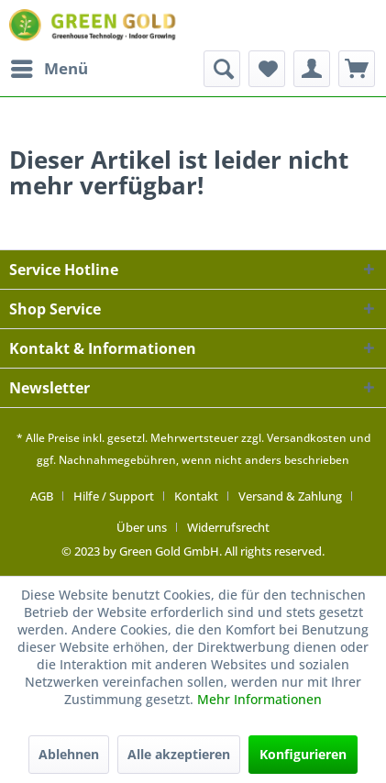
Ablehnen (69, 754)
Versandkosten (307, 438)
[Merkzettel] (266, 68)
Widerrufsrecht (228, 527)
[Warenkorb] (356, 68)
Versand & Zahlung (290, 496)
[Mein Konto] (311, 68)
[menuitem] (48, 68)
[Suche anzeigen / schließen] (222, 68)
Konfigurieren (303, 754)
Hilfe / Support (113, 496)
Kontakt (196, 496)
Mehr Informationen (259, 699)
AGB (41, 496)
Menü (49, 66)
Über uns (141, 527)
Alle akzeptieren (178, 754)
